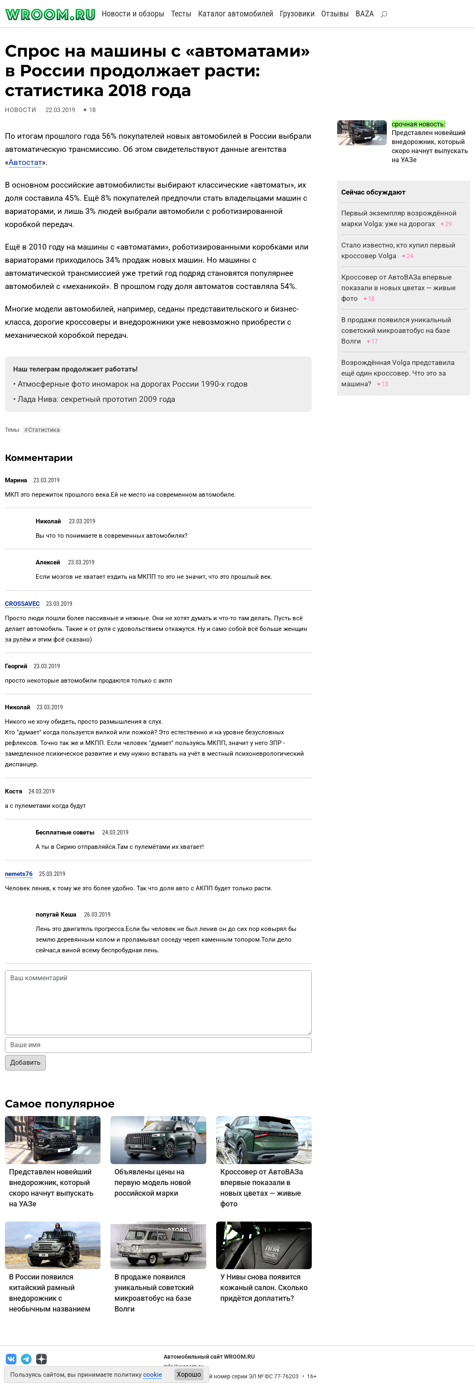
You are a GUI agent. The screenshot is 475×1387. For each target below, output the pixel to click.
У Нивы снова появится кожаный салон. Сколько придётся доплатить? (264, 1287)
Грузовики (297, 13)
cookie (152, 1374)
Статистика (42, 429)
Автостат (25, 162)
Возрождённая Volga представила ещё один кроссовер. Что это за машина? (397, 373)
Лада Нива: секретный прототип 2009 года (96, 399)
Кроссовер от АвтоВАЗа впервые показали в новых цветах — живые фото (398, 288)
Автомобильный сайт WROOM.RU (209, 1356)
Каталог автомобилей (235, 13)
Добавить (25, 1062)
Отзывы (335, 13)
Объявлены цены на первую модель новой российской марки (152, 1182)
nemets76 (19, 874)
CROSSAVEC (22, 604)
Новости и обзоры (133, 13)
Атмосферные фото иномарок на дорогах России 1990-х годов (133, 384)
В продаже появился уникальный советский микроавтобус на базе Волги (396, 330)
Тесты (181, 13)
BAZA (365, 13)
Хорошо (189, 1374)
